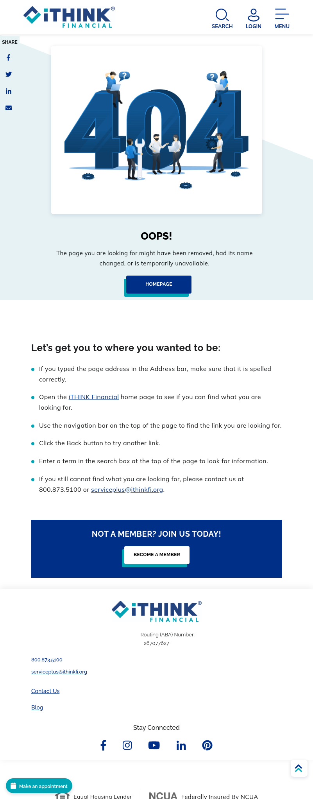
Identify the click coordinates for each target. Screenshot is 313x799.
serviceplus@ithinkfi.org (127, 489)
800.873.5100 (47, 660)
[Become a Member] (154, 558)
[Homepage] (156, 288)
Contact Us (45, 691)
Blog (37, 707)
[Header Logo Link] (69, 18)
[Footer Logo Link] (157, 611)
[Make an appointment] (39, 785)
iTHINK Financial (94, 397)
